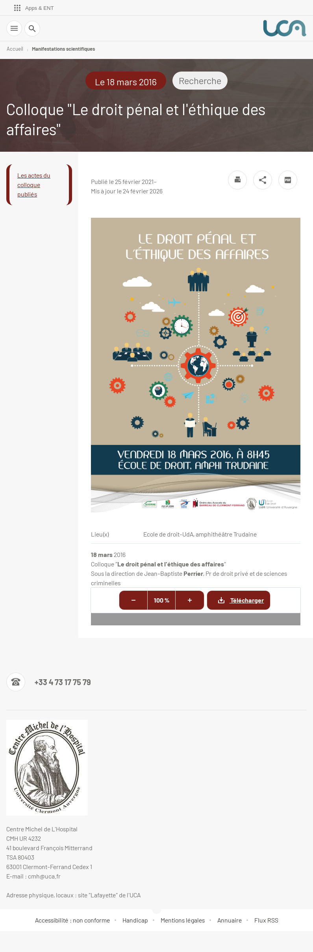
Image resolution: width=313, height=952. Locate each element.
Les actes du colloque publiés (33, 184)
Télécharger (235, 600)
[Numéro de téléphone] (48, 682)
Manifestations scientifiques (63, 49)
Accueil (15, 49)
